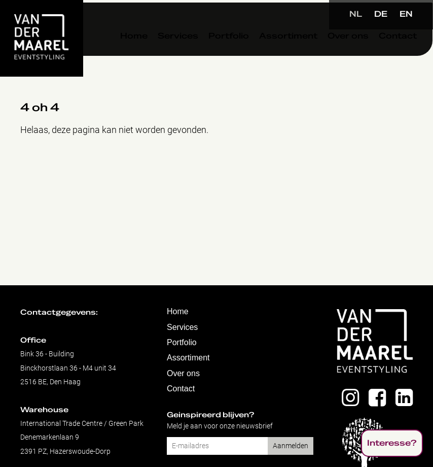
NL (355, 14)
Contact (384, 55)
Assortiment (274, 55)
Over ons (333, 55)
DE (380, 14)
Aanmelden (290, 446)
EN (406, 14)
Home (119, 55)
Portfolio (214, 55)
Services (163, 55)
